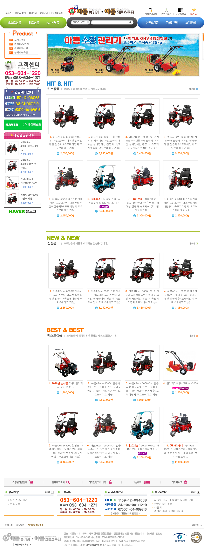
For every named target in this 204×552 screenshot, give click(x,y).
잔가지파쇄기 (21, 48)
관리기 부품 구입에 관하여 (169, 511)
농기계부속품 (21, 52)
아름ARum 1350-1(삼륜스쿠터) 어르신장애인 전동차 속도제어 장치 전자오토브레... (142, 204)
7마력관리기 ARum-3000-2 (67, 385)
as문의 (158, 507)
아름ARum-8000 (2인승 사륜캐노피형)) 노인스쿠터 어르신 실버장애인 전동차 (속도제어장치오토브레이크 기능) (142, 142)
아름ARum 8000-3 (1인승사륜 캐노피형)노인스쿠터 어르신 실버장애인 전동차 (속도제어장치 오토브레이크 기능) (104, 142)
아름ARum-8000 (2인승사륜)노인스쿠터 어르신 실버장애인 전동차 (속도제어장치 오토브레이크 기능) (180, 142)
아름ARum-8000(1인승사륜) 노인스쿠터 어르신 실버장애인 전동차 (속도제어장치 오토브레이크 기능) (65, 142)
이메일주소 (14, 503)
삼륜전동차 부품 (163, 503)
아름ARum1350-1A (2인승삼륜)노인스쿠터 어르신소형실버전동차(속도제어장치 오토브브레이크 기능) (181, 204)
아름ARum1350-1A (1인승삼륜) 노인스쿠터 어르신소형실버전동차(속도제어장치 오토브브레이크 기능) (66, 204)
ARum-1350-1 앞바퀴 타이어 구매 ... (175, 500)
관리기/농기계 (21, 44)
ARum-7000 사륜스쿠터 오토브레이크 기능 (104, 200)
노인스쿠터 (20, 40)
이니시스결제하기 (18, 500)
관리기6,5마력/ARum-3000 (182, 383)
